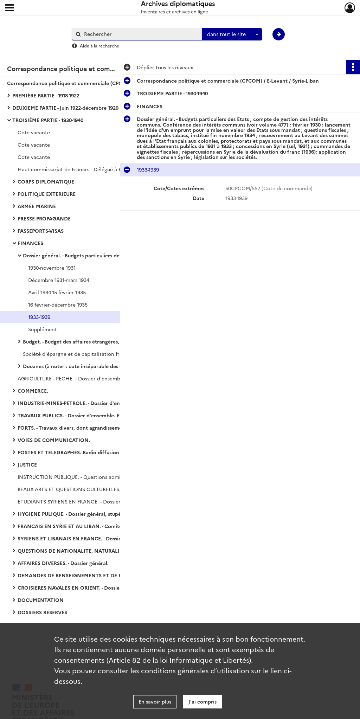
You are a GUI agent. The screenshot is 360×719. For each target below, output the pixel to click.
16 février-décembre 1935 (58, 304)
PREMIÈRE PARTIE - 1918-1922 (45, 95)
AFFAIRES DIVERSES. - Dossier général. (63, 562)
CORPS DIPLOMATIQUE (46, 181)
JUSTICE (27, 464)
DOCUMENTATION (41, 599)
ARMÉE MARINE (37, 206)
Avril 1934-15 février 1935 (57, 292)
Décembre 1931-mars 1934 (58, 279)
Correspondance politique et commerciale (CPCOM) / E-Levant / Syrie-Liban (77, 82)
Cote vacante (34, 132)
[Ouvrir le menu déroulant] (9, 8)
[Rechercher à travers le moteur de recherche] (140, 34)
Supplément (42, 329)
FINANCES (30, 242)
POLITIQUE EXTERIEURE (47, 193)
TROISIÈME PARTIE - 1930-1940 (47, 119)
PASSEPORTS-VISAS (41, 230)
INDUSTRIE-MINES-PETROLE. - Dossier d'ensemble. (78, 402)
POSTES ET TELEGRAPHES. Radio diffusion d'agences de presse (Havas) (88, 452)
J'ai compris (202, 701)
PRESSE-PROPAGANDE (44, 218)
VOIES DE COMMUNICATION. (54, 439)
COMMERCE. (33, 390)
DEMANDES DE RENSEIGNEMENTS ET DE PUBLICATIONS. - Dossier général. (88, 575)
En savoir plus (155, 701)
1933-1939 (39, 316)
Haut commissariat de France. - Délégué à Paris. (74, 169)
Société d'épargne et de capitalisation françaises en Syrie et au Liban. (93, 353)
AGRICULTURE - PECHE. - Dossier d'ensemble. (72, 378)
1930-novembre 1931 (52, 267)
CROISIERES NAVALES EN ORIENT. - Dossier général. (80, 587)
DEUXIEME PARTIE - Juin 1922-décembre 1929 (65, 107)
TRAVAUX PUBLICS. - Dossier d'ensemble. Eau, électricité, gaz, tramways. (88, 415)
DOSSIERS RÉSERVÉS (42, 612)
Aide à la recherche (99, 46)
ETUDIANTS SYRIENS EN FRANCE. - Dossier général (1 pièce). (88, 501)
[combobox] (232, 34)
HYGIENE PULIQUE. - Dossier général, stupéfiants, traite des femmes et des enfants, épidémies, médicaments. (88, 513)
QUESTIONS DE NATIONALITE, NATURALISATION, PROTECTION (88, 550)
